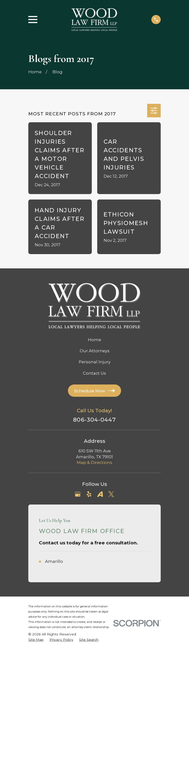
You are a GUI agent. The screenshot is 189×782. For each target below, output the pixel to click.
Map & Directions (94, 462)
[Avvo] (100, 494)
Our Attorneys (95, 350)
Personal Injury (94, 361)
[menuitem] (36, 639)
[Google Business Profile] (77, 494)
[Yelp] (89, 494)
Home (94, 339)
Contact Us (94, 373)
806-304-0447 (94, 419)
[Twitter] (111, 494)
